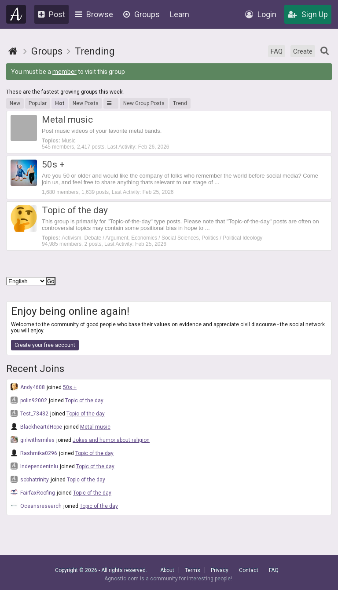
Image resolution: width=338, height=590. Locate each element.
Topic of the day (84, 400)
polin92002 (29, 400)
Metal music (95, 427)
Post (51, 14)
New (15, 103)
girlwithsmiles (33, 439)
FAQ (277, 51)
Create (302, 51)
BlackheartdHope (36, 426)
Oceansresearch (36, 505)
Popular (38, 103)
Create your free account (45, 345)
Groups (141, 14)
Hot (59, 103)
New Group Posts (144, 103)
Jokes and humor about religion (111, 440)
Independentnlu (34, 466)
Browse (94, 14)
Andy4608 (28, 386)
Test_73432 (29, 413)
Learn (179, 14)
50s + (70, 387)
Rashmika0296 (34, 452)
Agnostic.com (16, 14)
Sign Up (308, 14)
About (167, 570)
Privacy (219, 570)
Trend (180, 103)
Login (260, 14)
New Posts (86, 103)
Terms (192, 570)
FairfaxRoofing (33, 492)
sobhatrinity (30, 479)
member (64, 71)
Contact (248, 570)
